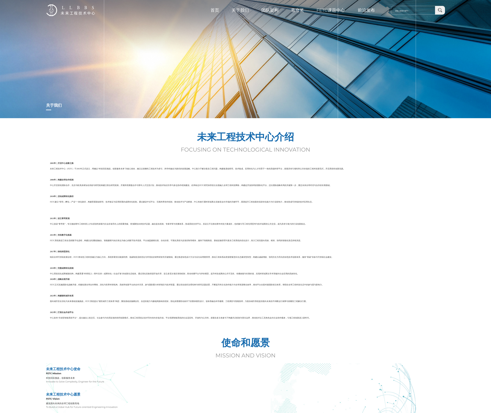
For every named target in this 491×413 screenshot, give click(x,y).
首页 (215, 10)
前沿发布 (366, 10)
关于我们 (240, 10)
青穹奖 (297, 10)
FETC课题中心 (330, 10)
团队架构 (270, 10)
